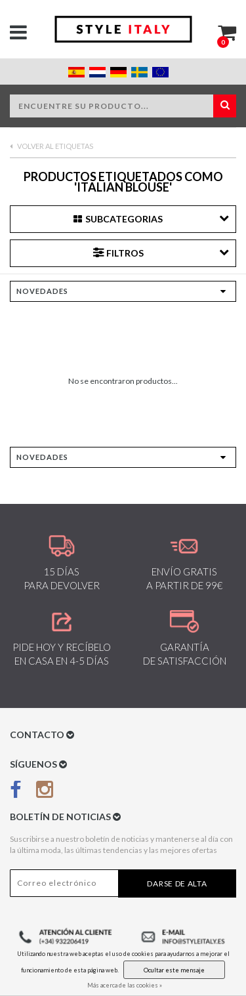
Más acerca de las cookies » (124, 985)
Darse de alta (177, 883)
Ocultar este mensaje (174, 970)
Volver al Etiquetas (51, 146)
